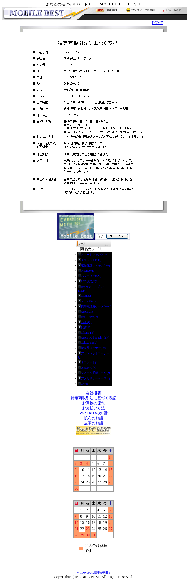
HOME (157, 23)
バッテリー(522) (91, 276)
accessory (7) (88, 367)
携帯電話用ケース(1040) (96, 306)
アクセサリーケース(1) (95, 378)
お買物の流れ (93, 403)
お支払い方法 (93, 408)
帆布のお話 (93, 418)
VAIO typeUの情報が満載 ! (93, 572)
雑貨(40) (86, 327)
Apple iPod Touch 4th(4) (95, 337)
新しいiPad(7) (89, 317)
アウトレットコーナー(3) (93, 355)
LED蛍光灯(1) (89, 281)
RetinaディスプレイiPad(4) (91, 288)
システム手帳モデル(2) (95, 373)
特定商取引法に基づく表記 (93, 398)
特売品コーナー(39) (93, 348)
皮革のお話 (93, 423)
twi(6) (84, 383)
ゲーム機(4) (88, 301)
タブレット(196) (91, 260)
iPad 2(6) (86, 322)
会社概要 (93, 393)
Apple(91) (87, 311)
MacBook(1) (88, 270)
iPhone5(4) (87, 295)
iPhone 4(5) (87, 332)
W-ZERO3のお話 (93, 413)
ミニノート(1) (89, 362)
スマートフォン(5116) (94, 254)
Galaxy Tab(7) (89, 342)
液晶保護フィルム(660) (95, 265)
